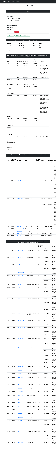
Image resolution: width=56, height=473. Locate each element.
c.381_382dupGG (20, 228)
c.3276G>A (20, 395)
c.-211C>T (20, 431)
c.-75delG (20, 420)
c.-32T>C (20, 370)
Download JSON (26, 35)
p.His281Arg (20, 409)
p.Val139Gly (19, 226)
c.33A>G (20, 324)
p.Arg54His (20, 413)
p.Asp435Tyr (20, 198)
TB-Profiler (3, 1)
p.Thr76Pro (19, 231)
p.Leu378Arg (21, 272)
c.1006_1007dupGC (22, 327)
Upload (12, 1)
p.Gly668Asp (20, 264)
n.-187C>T (20, 298)
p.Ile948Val (20, 275)
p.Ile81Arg (20, 442)
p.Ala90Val (19, 162)
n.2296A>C (20, 313)
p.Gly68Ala (20, 366)
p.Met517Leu (21, 377)
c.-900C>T (20, 388)
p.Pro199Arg (21, 287)
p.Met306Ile (19, 233)
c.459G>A (20, 406)
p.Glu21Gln (20, 250)
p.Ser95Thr (20, 257)
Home (9, 1)
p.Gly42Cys (20, 417)
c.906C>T (20, 402)
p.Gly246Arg (20, 399)
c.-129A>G (20, 338)
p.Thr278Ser (20, 384)
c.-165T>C (20, 284)
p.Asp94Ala (19, 180)
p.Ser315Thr (19, 222)
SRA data (17, 1)
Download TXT (18, 35)
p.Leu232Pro (21, 320)
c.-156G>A (20, 373)
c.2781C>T (20, 391)
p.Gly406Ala (19, 235)
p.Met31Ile (20, 347)
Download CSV (11, 35)
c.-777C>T (19, 201)
